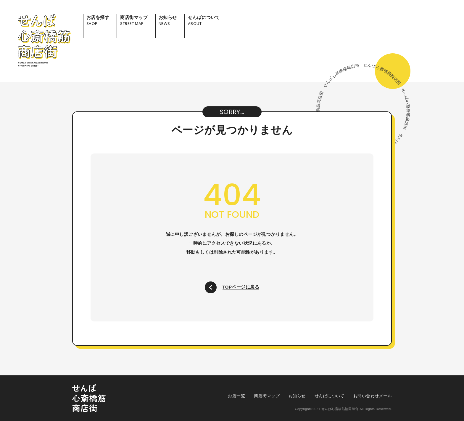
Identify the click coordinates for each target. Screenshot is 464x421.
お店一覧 (236, 395)
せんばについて (329, 395)
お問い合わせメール (372, 395)
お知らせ (297, 395)
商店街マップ (267, 395)
